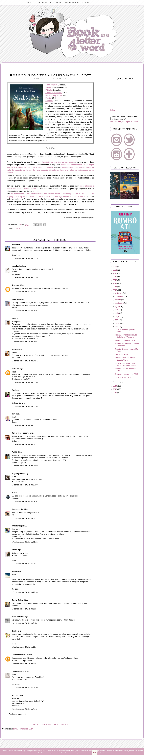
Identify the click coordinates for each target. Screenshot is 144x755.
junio (117, 313)
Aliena (14, 245)
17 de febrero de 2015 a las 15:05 (25, 382)
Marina (15, 550)
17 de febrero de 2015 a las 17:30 (25, 485)
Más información (106, 753)
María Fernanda (18, 617)
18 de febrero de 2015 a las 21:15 (25, 664)
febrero (118, 327)
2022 (115, 267)
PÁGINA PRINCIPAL (61, 725)
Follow (112, 110)
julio (117, 310)
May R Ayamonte (19, 474)
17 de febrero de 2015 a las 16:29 (25, 466)
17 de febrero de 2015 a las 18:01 (25, 502)
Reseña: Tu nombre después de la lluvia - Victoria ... (126, 336)
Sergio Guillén (18, 600)
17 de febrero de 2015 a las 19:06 (25, 542)
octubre (118, 300)
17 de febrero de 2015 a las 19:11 (25, 564)
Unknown (16, 285)
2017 (115, 283)
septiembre (119, 303)
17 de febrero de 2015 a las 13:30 (25, 277)
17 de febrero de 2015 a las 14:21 (25, 342)
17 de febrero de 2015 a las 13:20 (25, 258)
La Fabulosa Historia (20, 655)
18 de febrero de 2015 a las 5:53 (24, 623)
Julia (14, 318)
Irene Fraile (16, 266)
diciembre (119, 293)
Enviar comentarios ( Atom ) (23, 729)
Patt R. (15, 452)
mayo (117, 317)
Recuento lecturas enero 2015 (126, 374)
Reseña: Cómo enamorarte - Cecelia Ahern (126, 359)
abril (117, 320)
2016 (115, 287)
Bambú (15, 631)
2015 (115, 290)
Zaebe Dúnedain (18, 671)
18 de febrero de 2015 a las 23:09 (25, 688)
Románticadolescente (21, 433)
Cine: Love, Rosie (121, 355)
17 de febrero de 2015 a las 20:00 (25, 592)
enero (117, 382)
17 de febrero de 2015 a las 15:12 (25, 425)
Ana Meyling (17, 526)
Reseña (17, 228)
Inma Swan (16, 299)
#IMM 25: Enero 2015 (123, 377)
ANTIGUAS (46, 725)
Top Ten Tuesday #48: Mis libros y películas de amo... (126, 364)
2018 (115, 280)
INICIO (31, 2)
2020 (115, 273)
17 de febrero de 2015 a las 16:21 (25, 444)
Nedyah (15, 571)
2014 (115, 386)
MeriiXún (15, 350)
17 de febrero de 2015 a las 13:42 (25, 292)
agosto (118, 307)
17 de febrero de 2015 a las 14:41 (25, 361)
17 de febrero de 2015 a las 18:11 (25, 518)
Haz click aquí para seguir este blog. (124, 122)
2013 (115, 389)
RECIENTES (37, 725)
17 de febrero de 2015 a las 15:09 (25, 406)
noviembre (119, 296)
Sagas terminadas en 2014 (125, 340)
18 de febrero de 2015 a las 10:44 (25, 647)
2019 (115, 277)
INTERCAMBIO (71, 2)
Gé (13, 493)
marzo (117, 323)
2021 (115, 270)
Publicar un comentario (17, 714)
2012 (115, 393)
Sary (14, 414)
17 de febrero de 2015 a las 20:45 (25, 609)
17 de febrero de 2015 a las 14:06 (25, 311)
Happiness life (18, 509)
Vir (13, 390)
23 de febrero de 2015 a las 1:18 (24, 709)
